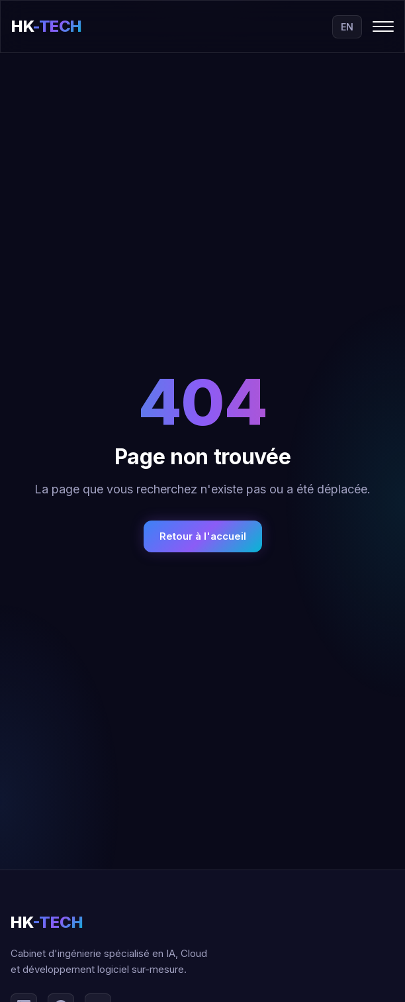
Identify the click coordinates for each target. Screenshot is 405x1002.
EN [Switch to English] (347, 26)
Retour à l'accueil (202, 536)
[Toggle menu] (383, 26)
